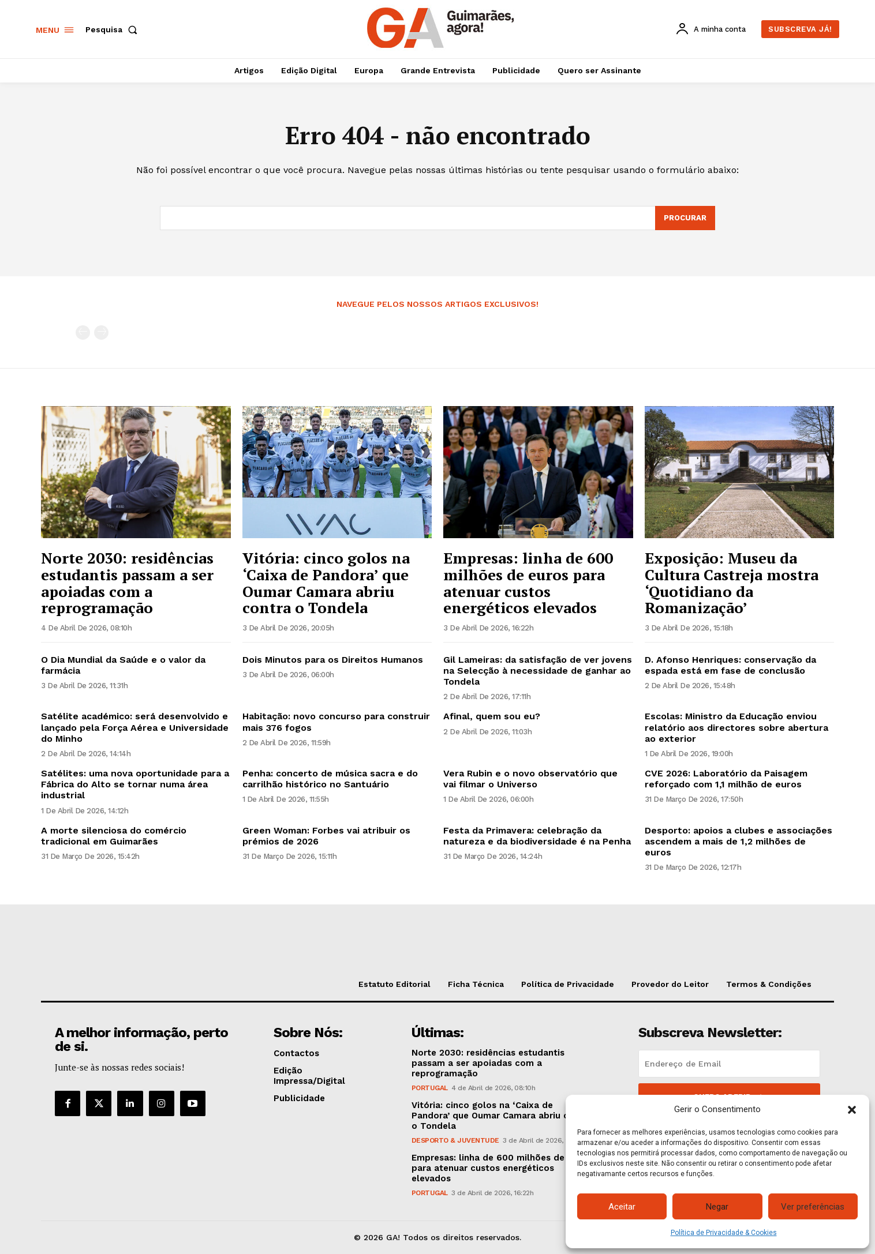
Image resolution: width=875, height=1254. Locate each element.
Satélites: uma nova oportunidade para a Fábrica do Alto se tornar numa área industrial (135, 784)
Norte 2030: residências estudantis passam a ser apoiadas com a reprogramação (127, 582)
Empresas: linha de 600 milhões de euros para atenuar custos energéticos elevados (528, 582)
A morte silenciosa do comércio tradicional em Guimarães (113, 836)
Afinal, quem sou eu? (491, 716)
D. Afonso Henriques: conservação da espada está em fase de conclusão (730, 665)
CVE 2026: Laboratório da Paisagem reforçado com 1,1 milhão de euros (726, 779)
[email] (729, 1063)
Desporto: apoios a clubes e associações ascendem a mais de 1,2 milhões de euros (738, 841)
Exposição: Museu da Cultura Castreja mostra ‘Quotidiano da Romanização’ (731, 582)
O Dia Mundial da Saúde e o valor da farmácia (123, 665)
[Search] (685, 218)
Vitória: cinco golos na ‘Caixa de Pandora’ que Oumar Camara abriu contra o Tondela (326, 582)
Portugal (430, 1088)
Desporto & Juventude (455, 1140)
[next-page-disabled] (101, 332)
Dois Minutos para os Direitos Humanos (332, 659)
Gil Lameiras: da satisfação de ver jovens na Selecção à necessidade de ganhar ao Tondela (537, 670)
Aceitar (621, 1207)
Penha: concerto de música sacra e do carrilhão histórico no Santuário (330, 779)
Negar (717, 1207)
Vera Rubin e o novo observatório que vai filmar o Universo (530, 779)
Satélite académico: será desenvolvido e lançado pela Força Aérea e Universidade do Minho (135, 727)
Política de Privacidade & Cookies (724, 1233)
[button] (852, 1110)
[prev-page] (83, 332)
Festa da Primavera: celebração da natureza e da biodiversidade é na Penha (537, 836)
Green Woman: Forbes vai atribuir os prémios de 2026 (326, 836)
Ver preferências (812, 1207)
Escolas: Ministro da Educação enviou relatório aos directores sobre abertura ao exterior (736, 727)
